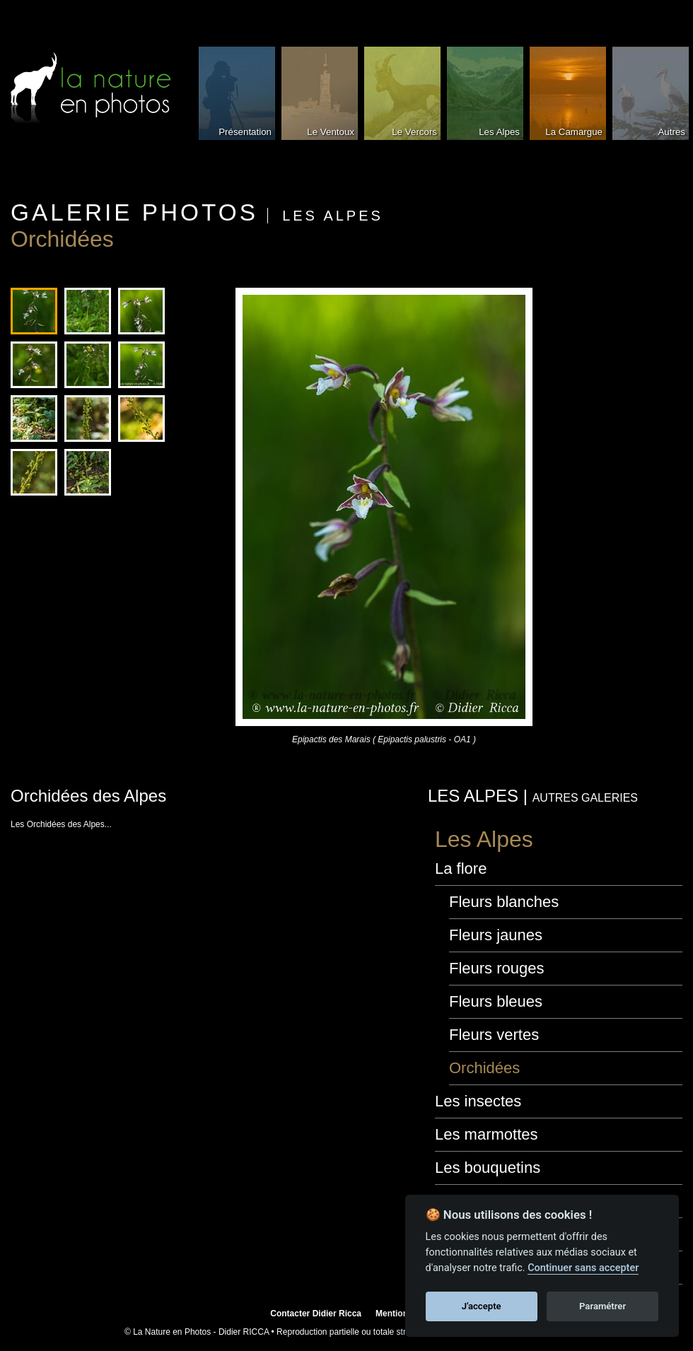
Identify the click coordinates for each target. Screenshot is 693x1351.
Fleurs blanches (504, 902)
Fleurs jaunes (495, 935)
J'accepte (481, 1306)
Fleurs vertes (494, 1034)
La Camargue (573, 132)
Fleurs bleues (495, 1001)
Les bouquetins (487, 1167)
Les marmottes (486, 1134)
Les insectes (478, 1101)
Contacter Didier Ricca (315, 1313)
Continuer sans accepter (583, 1268)
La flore (461, 868)
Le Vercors (414, 132)
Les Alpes (499, 132)
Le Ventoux (330, 132)
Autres (671, 132)
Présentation (245, 132)
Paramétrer (602, 1306)
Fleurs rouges (496, 968)
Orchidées (484, 1068)
